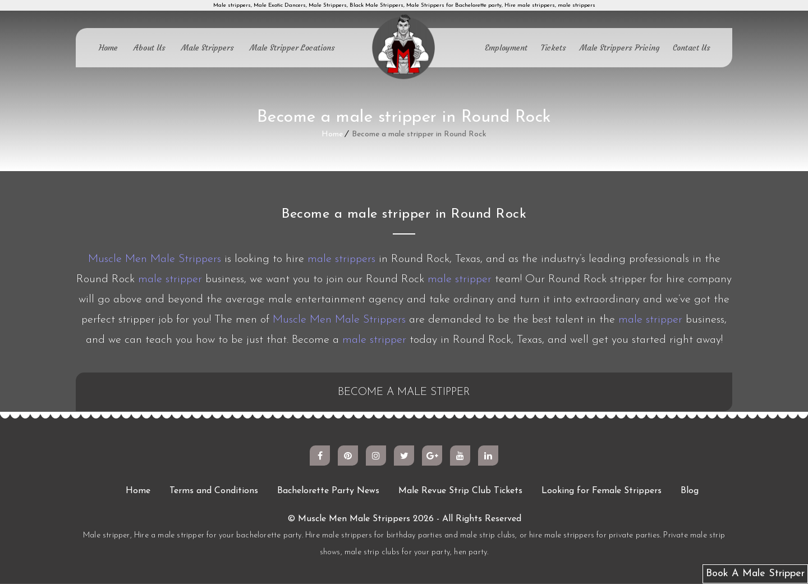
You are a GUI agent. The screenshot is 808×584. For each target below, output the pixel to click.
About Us (150, 48)
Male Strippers (207, 48)
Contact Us (691, 48)
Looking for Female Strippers (601, 491)
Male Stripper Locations (292, 48)
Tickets (553, 48)
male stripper (170, 279)
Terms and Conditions (213, 491)
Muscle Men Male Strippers (154, 259)
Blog (690, 491)
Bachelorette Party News (328, 491)
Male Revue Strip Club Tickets (460, 491)
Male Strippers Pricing (619, 48)
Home (108, 48)
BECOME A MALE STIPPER (404, 392)
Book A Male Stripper (755, 573)
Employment (506, 48)
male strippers (341, 259)
